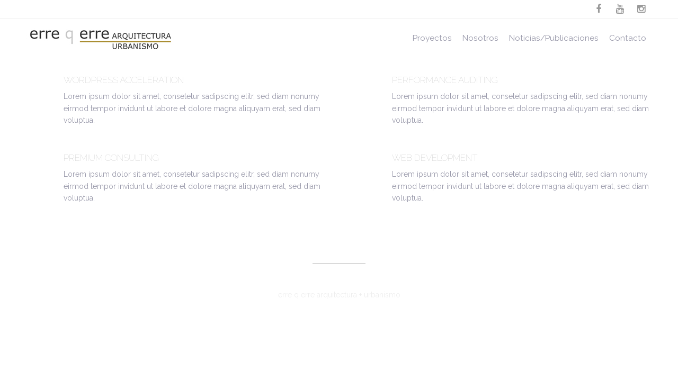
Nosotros (480, 38)
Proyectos (432, 38)
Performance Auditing (445, 80)
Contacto (627, 38)
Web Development (435, 157)
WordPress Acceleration (124, 80)
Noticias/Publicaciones (554, 38)
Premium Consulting (111, 157)
